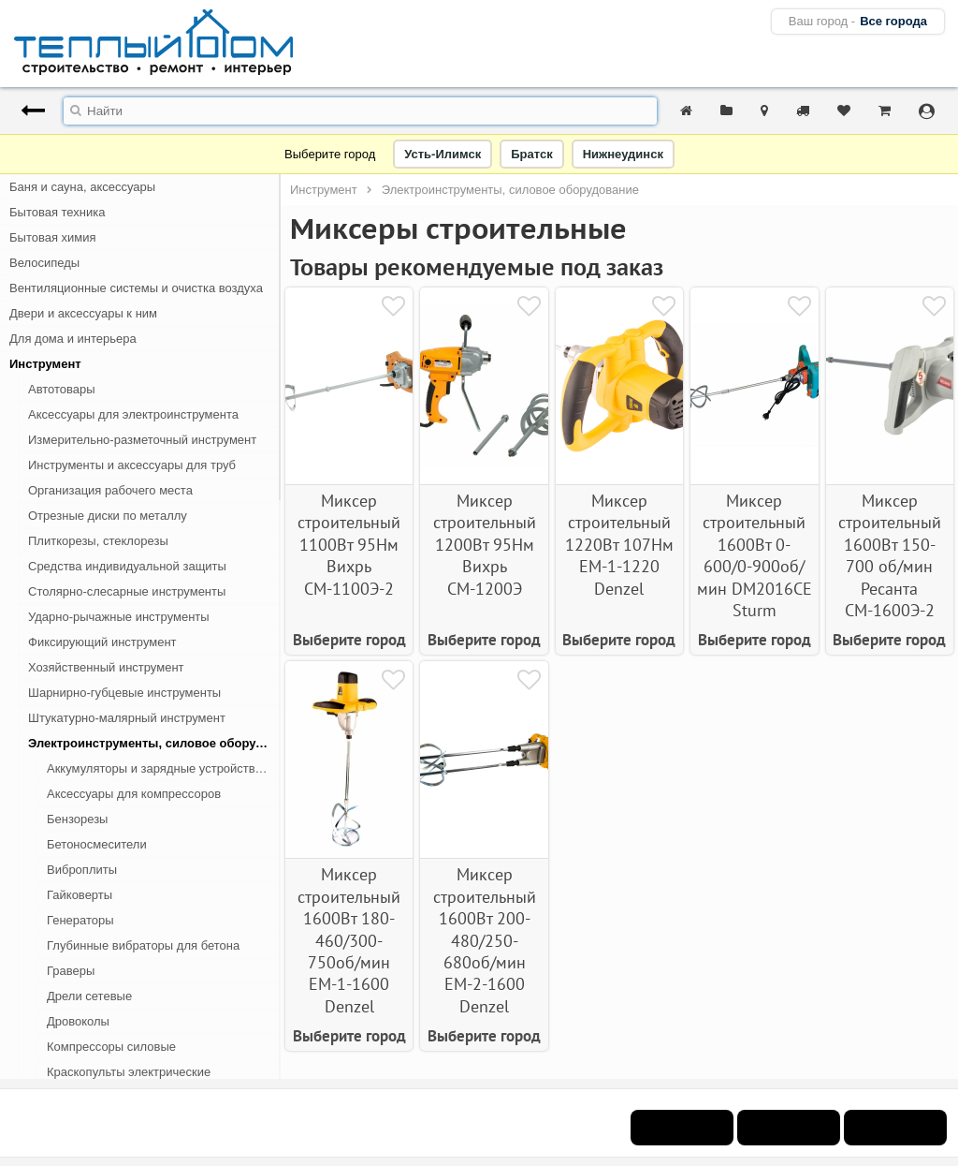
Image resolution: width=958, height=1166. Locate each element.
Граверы (70, 971)
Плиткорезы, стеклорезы (98, 541)
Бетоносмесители (97, 844)
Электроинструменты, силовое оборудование (154, 743)
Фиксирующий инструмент (102, 642)
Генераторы (80, 920)
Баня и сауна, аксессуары (82, 187)
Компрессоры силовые (111, 1047)
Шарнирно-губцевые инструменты (124, 693)
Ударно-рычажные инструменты (119, 617)
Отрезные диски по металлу (107, 516)
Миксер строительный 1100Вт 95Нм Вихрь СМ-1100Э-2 (349, 544)
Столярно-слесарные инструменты (126, 591)
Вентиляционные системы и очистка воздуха (136, 288)
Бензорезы (77, 819)
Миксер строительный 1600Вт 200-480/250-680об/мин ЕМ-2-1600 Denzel (484, 939)
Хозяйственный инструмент (106, 667)
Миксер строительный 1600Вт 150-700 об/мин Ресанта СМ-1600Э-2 (889, 555)
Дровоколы (78, 1021)
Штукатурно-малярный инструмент (126, 718)
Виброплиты (82, 870)
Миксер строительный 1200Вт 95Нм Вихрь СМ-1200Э (484, 544)
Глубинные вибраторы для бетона (143, 945)
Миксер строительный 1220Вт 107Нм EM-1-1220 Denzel (619, 544)
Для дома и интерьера (73, 339)
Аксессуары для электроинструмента (133, 414)
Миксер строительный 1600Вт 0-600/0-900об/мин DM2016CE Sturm (754, 555)
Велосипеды (44, 263)
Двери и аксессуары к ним (83, 313)
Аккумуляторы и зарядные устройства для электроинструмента (164, 768)
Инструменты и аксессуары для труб (132, 465)
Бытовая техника (57, 212)
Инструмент (45, 364)
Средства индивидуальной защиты (127, 566)
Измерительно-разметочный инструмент (142, 440)
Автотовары (61, 389)
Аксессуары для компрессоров (134, 794)
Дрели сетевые (89, 996)
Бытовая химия (52, 237)
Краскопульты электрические (128, 1072)
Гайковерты (79, 895)
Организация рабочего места (110, 490)
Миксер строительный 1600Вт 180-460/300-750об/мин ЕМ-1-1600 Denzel (349, 939)
